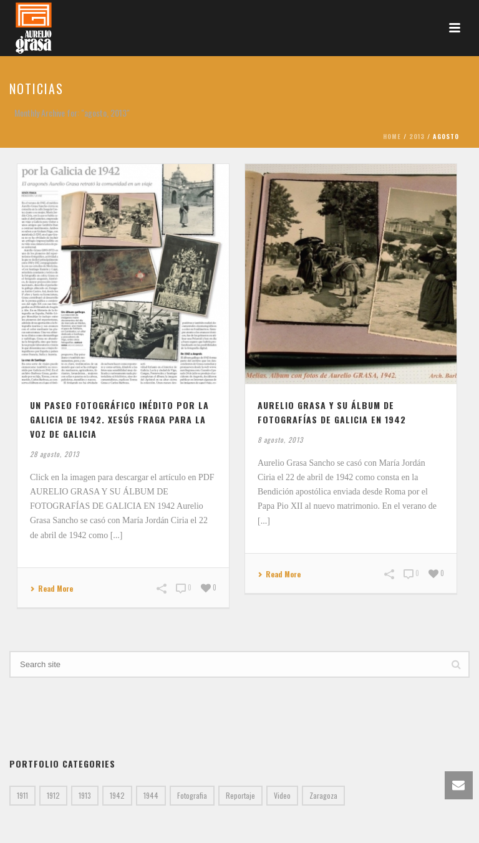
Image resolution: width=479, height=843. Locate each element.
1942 (117, 795)
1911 (22, 795)
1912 (53, 795)
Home (392, 136)
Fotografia (192, 795)
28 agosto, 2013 (54, 454)
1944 (150, 795)
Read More (51, 589)
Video (282, 795)
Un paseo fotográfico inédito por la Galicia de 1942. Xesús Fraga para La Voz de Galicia (119, 419)
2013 (417, 136)
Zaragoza (323, 795)
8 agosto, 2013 (280, 440)
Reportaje (240, 795)
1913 (85, 795)
